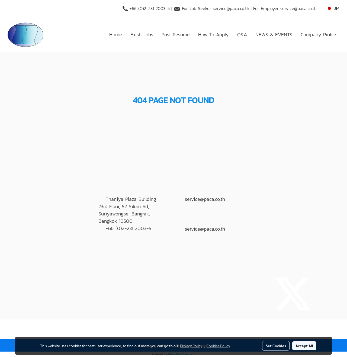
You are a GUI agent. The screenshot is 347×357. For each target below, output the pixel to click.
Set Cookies (276, 345)
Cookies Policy (218, 345)
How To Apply (213, 34)
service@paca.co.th (231, 8)
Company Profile (318, 34)
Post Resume (176, 34)
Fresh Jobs (141, 34)
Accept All (304, 345)
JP (332, 8)
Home (115, 34)
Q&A (242, 34)
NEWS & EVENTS (273, 34)
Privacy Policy (191, 345)
